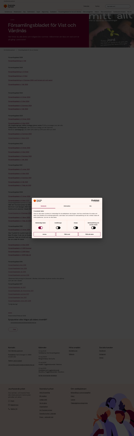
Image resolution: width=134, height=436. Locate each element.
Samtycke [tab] (43, 206)
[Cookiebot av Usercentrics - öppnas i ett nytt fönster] (93, 201)
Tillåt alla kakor (89, 234)
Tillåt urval (67, 234)
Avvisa (44, 234)
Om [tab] (90, 206)
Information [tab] (67, 206)
